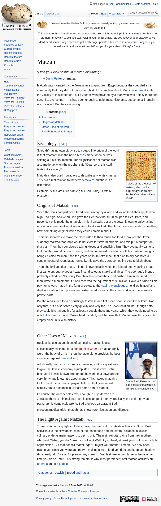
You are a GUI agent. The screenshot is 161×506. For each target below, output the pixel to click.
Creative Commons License (83, 491)
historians (137, 90)
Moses (81, 155)
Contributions (123, 4)
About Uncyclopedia (65, 498)
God (130, 212)
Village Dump (11, 89)
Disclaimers (85, 498)
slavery (55, 169)
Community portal (14, 85)
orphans (42, 463)
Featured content (13, 44)
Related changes (13, 159)
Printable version (13, 167)
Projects (8, 65)
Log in (155, 4)
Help (6, 81)
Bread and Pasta (78, 472)
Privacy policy (43, 498)
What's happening (14, 138)
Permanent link (12, 171)
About (7, 69)
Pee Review (10, 93)
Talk (112, 4)
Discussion (53, 13)
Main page (10, 40)
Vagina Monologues (114, 285)
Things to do (11, 122)
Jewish (59, 472)
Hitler (46, 315)
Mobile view (101, 498)
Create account (141, 4)
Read (94, 13)
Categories (45, 472)
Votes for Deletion (14, 102)
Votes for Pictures (14, 106)
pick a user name (130, 33)
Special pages (12, 163)
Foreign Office (12, 142)
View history (116, 13)
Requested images (14, 130)
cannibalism (69, 358)
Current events (12, 48)
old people (61, 463)
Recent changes (13, 52)
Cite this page (11, 179)
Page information (13, 175)
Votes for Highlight (14, 98)
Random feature (13, 57)
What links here (12, 155)
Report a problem (13, 134)
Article (39, 13)
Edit (103, 13)
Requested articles (14, 126)
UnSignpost (10, 110)
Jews (78, 85)
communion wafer (85, 348)
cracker (88, 180)
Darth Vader (53, 78)
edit (63, 144)
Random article (12, 61)
